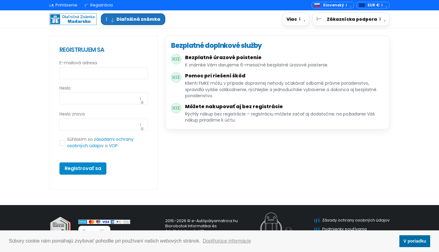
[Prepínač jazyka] (333, 5)
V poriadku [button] (414, 241)
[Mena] (373, 5)
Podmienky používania (344, 229)
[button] (295, 19)
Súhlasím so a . (100, 142)
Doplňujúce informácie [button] (227, 240)
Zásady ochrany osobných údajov (356, 220)
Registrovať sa (83, 168)
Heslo (65, 88)
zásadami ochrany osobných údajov (100, 142)
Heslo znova (72, 114)
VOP (113, 146)
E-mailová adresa (78, 63)
